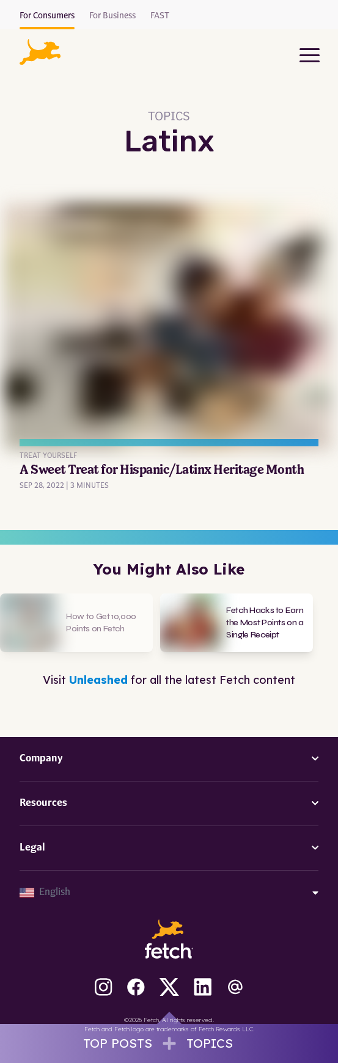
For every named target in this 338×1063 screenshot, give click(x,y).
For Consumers (47, 16)
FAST (159, 16)
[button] (40, 52)
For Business (112, 16)
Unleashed (98, 680)
